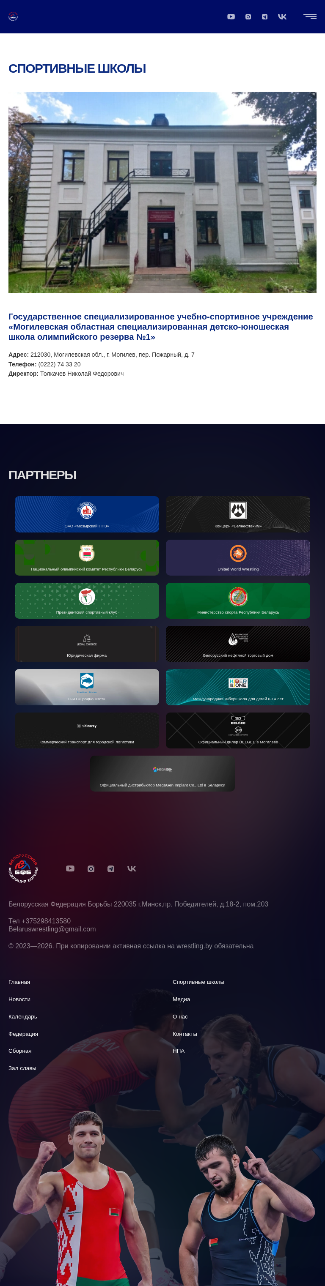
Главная (19, 982)
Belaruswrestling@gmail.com (52, 929)
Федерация (23, 1034)
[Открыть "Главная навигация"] (310, 18)
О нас (180, 1016)
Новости (19, 999)
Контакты (185, 1034)
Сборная (20, 1051)
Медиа (181, 999)
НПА (179, 1051)
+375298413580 (46, 921)
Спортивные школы (77, 72)
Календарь (22, 1016)
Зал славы (22, 1068)
